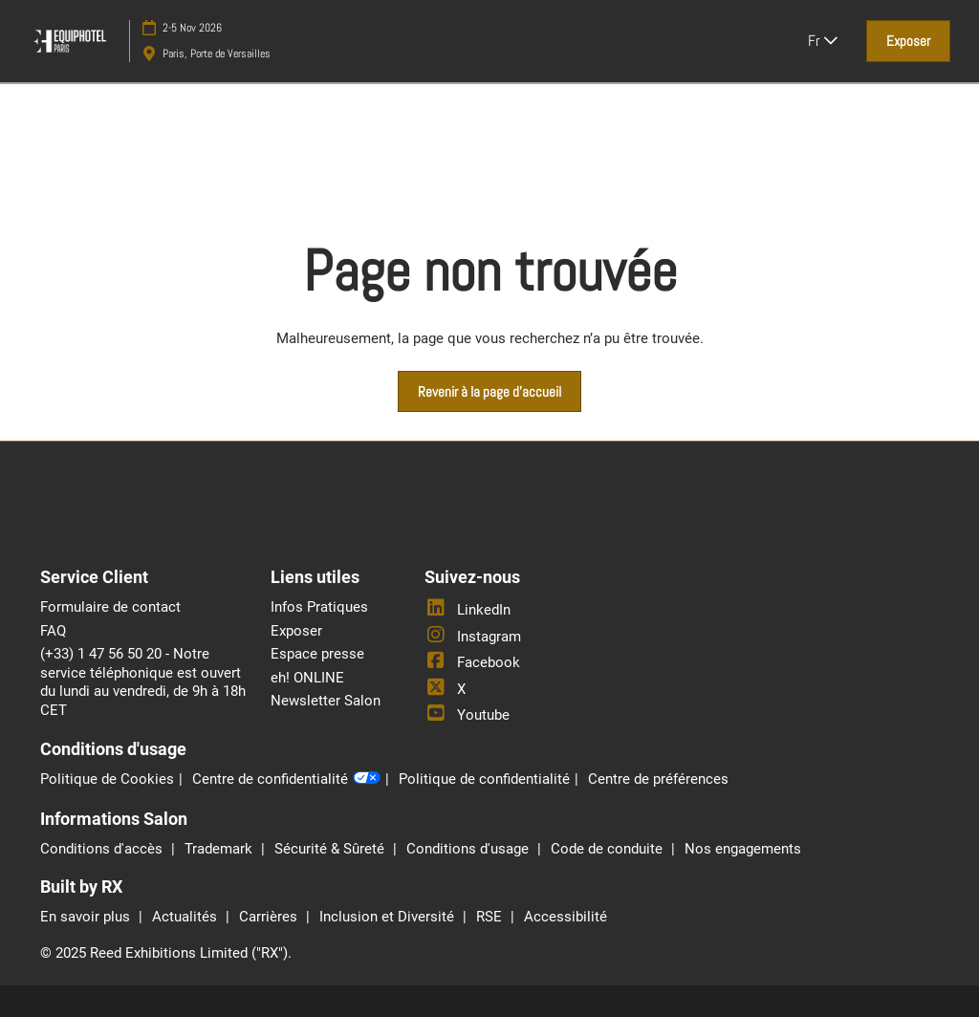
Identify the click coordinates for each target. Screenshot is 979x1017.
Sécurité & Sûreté (331, 848)
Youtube (467, 715)
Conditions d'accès (103, 848)
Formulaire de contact (110, 607)
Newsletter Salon (326, 700)
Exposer (296, 630)
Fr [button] (823, 41)
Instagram (472, 636)
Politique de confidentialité (484, 779)
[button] (908, 41)
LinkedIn (467, 609)
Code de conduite (608, 848)
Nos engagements (743, 848)
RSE (491, 916)
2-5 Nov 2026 (192, 27)
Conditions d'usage (469, 848)
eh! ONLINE (307, 677)
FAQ (53, 630)
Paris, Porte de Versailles (217, 53)
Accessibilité (565, 916)
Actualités (186, 916)
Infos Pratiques (319, 607)
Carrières (270, 916)
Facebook (472, 662)
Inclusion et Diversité (388, 916)
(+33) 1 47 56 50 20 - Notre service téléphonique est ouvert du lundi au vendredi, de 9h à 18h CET (143, 682)
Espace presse (317, 653)
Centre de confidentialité (286, 780)
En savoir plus (87, 916)
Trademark (220, 848)
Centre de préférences (658, 779)
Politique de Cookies (107, 779)
